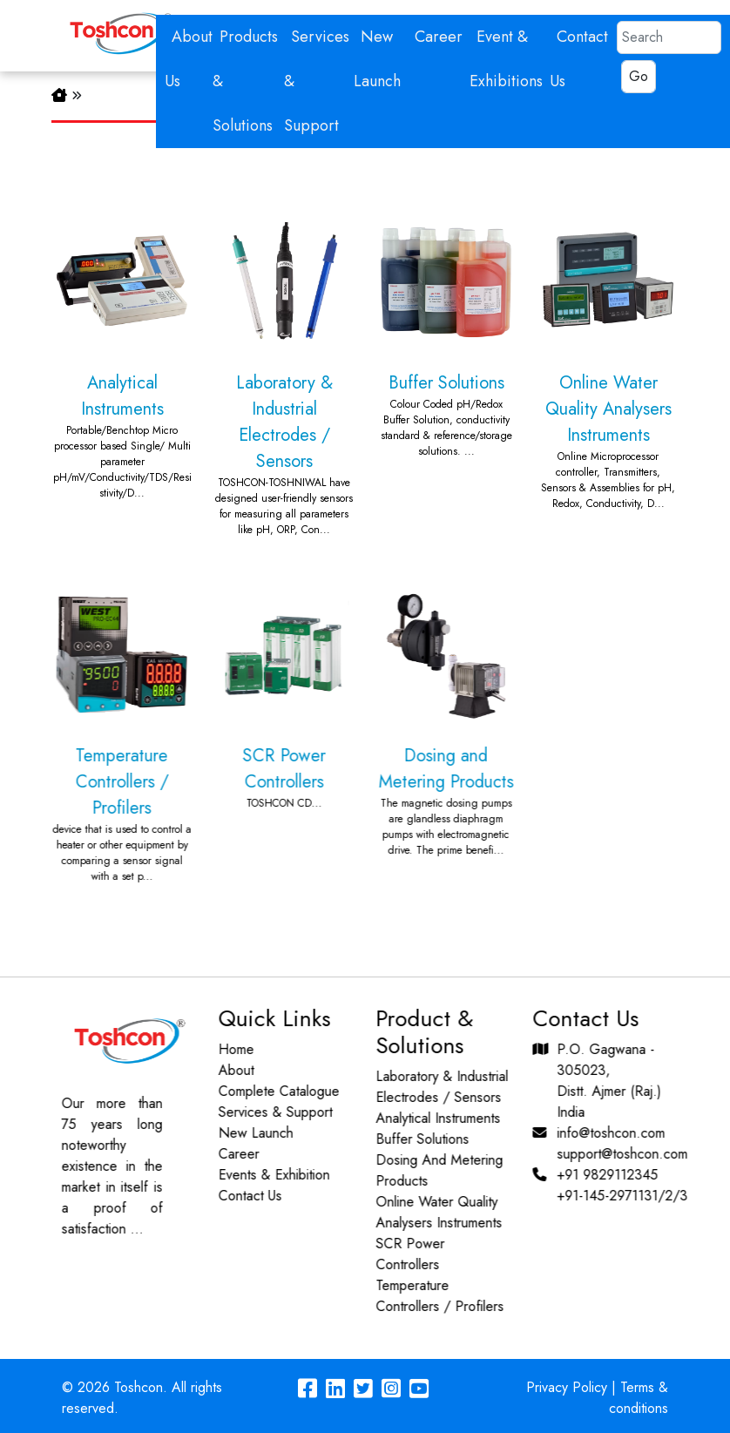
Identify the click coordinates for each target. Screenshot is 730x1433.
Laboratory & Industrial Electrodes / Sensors (284, 366)
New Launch (247, 1133)
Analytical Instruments (122, 348)
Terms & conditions (638, 1397)
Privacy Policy (566, 1387)
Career (439, 36)
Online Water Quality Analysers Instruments (608, 353)
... (128, 1229)
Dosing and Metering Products (437, 713)
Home (228, 1049)
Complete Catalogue (270, 1091)
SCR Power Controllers (275, 690)
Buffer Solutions (446, 327)
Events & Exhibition (265, 1175)
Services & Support (267, 1112)
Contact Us (242, 1196)
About (228, 1070)
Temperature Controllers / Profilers (113, 726)
